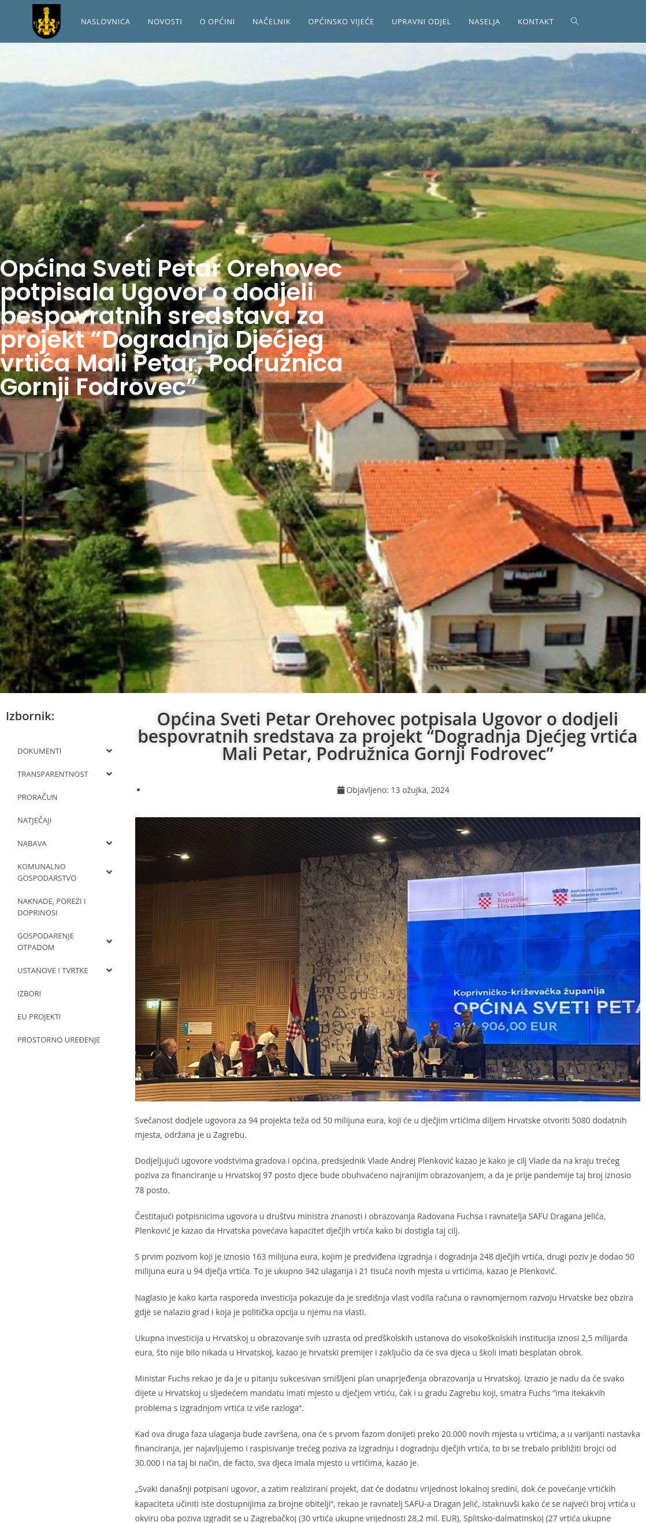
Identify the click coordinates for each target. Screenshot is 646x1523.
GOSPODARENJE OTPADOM (64, 941)
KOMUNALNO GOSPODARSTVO (64, 872)
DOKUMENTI (64, 750)
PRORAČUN (37, 797)
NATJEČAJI (34, 820)
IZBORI (29, 993)
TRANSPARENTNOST (64, 774)
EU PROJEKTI (39, 1016)
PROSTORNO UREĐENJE (59, 1039)
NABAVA (64, 843)
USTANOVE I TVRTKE (64, 970)
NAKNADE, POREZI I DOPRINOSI (51, 907)
